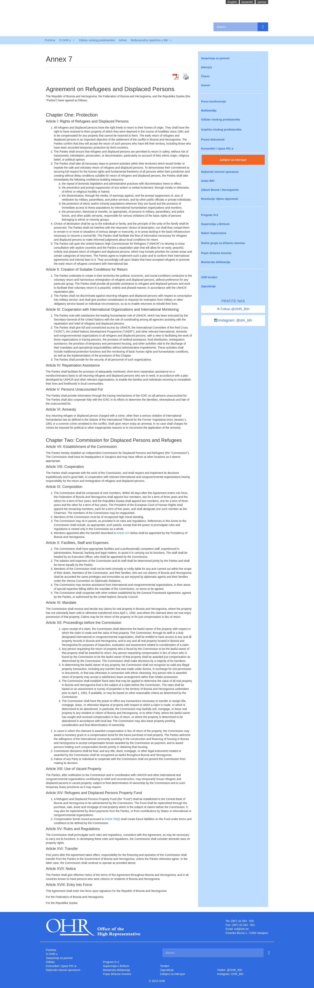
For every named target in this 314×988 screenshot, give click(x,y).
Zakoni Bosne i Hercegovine (220, 189)
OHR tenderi (209, 277)
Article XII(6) (112, 819)
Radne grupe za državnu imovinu (223, 243)
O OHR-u (51, 954)
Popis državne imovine (216, 253)
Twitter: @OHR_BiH (229, 970)
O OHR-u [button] (67, 40)
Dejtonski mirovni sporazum (220, 171)
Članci (205, 76)
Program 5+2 (209, 215)
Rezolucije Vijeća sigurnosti (219, 198)
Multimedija (208, 110)
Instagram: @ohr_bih (233, 320)
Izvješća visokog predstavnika (221, 129)
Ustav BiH (207, 180)
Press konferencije (213, 101)
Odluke (50, 962)
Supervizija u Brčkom (215, 224)
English (232, 2)
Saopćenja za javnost (215, 58)
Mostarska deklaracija (215, 262)
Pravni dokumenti (212, 139)
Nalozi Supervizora (213, 233)
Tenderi (164, 966)
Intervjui (206, 67)
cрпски (262, 2)
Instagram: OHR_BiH (230, 974)
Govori (205, 85)
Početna (50, 40)
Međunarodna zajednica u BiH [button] (151, 40)
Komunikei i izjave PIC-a (217, 148)
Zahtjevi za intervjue (233, 159)
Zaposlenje (208, 286)
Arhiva (123, 40)
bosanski (247, 2)
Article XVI (123, 533)
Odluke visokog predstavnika (97, 40)
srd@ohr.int (241, 929)
